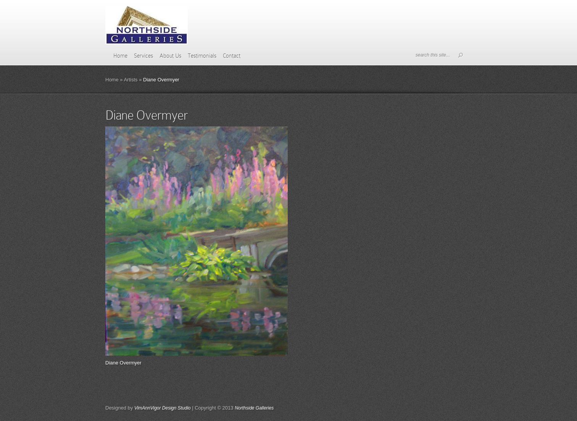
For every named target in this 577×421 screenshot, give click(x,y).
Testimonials (202, 56)
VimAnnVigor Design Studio (162, 408)
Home (120, 56)
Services (143, 56)
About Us (170, 56)
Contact (231, 56)
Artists (130, 80)
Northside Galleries (254, 408)
